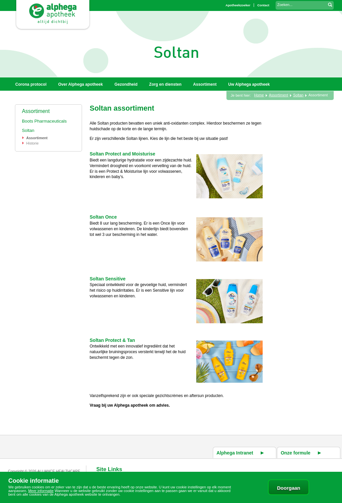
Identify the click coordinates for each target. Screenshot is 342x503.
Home (259, 95)
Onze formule (295, 452)
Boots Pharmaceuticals (44, 121)
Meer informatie (40, 491)
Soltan (28, 130)
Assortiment (36, 111)
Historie (32, 143)
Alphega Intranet (234, 452)
